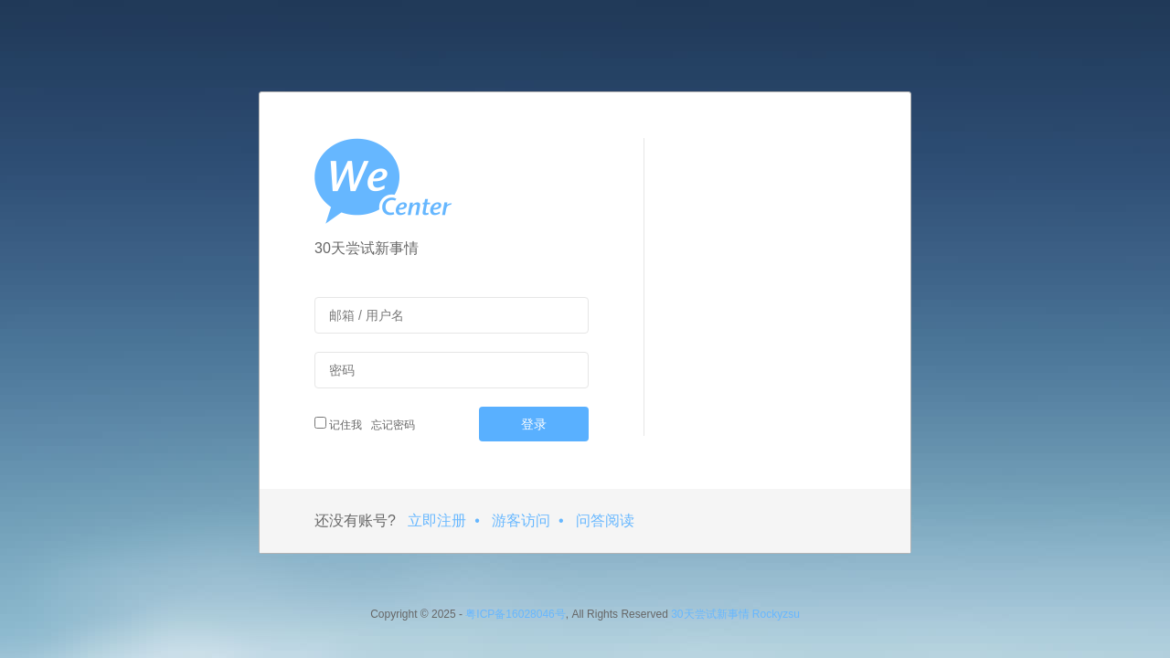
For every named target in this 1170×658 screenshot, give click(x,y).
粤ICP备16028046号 (515, 614)
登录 (534, 424)
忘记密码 (391, 425)
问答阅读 (605, 520)
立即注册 (437, 520)
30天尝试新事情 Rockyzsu (735, 614)
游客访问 (521, 520)
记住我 (338, 424)
